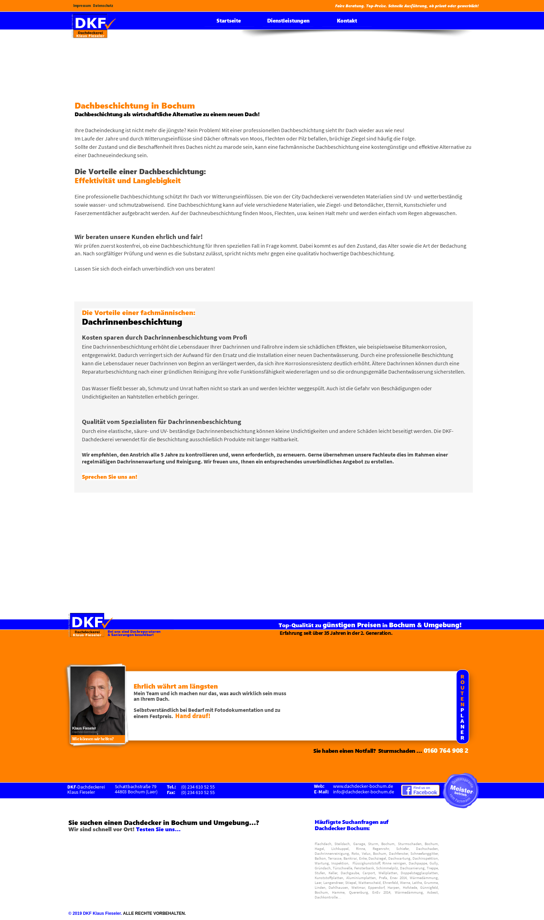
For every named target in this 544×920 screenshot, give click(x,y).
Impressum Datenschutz (94, 5)
